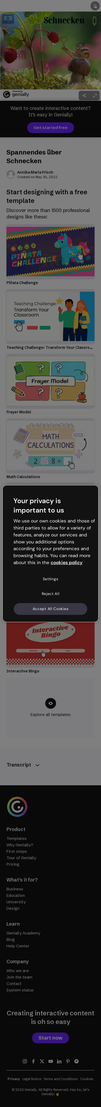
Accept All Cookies (51, 608)
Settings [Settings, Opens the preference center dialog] (50, 578)
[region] (50, 553)
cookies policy (66, 562)
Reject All (51, 593)
